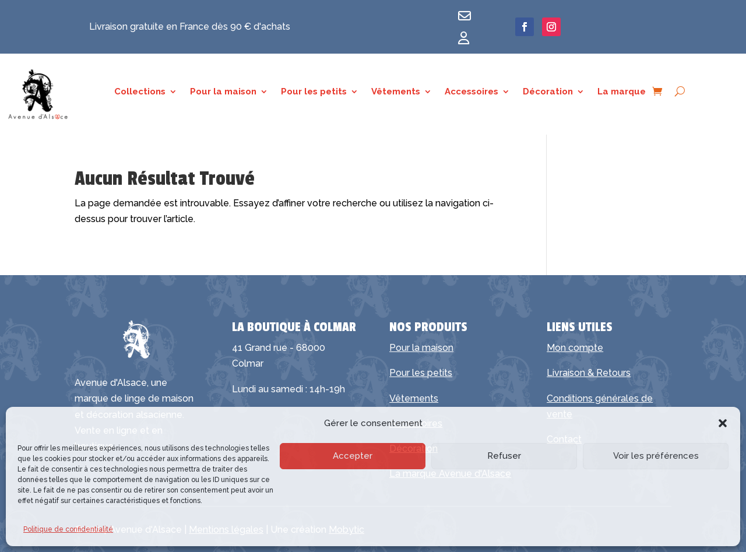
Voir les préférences (656, 456)
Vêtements (395, 92)
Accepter (352, 456)
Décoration (548, 92)
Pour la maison (223, 92)
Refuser (504, 456)
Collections (140, 92)
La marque (621, 92)
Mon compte (575, 347)
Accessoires (471, 92)
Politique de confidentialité (68, 529)
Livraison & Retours (589, 372)
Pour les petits (314, 92)
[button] (723, 423)
